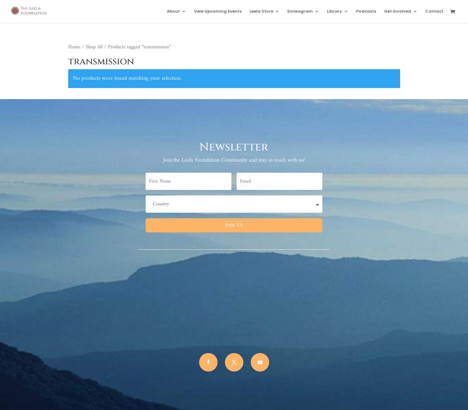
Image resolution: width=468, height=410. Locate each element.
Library (334, 11)
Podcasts (366, 11)
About (173, 11)
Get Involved (397, 11)
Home (74, 46)
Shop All (94, 46)
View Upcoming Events (218, 11)
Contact (434, 11)
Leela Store (261, 11)
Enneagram (300, 11)
